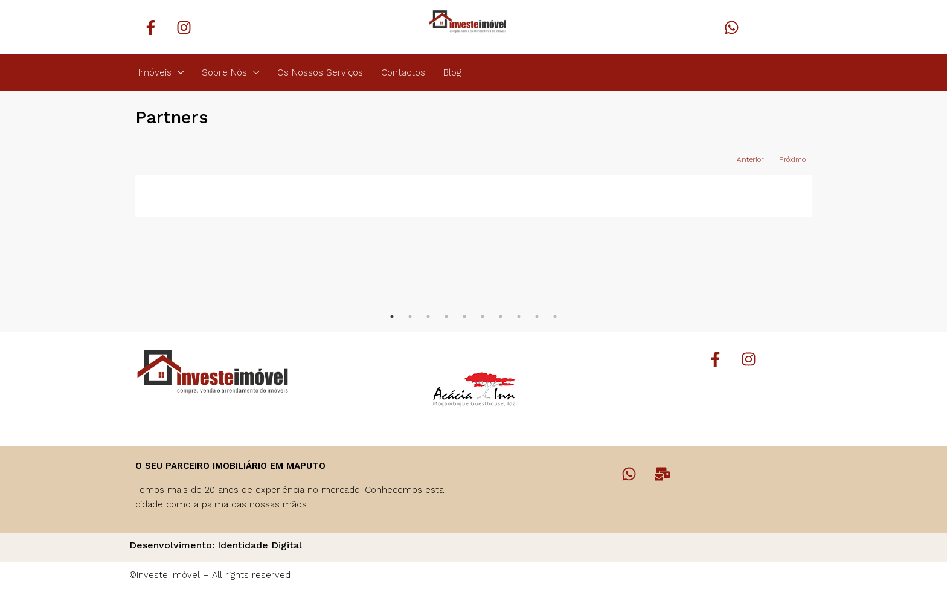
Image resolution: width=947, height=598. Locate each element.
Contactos (403, 72)
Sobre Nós (224, 72)
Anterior (750, 159)
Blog (452, 72)
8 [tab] (519, 316)
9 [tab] (537, 316)
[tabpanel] (219, 196)
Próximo (792, 159)
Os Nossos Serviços (320, 72)
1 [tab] (392, 316)
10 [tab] (555, 316)
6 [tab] (483, 316)
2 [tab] (410, 316)
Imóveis (155, 72)
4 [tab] (446, 316)
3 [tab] (428, 316)
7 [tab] (501, 316)
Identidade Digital (259, 545)
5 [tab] (464, 316)
